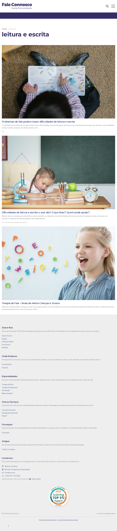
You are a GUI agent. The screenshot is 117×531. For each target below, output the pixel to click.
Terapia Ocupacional (9, 387)
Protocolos (6, 345)
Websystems (110, 513)
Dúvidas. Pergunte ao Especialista (16, 469)
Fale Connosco (13, 513)
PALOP (4, 416)
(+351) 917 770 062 (11, 476)
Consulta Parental (8, 410)
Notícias (5, 347)
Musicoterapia (7, 393)
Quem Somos (7, 336)
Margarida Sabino (20, 222)
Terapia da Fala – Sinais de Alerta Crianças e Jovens (31, 303)
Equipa (4, 339)
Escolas (5, 368)
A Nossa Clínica (8, 342)
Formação (5, 433)
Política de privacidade (47, 520)
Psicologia (6, 390)
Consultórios (7, 364)
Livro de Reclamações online (67, 520)
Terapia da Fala (7, 384)
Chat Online (35, 479)
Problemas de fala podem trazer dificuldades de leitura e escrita (38, 121)
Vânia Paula (9, 222)
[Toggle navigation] (113, 6)
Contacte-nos (8, 473)
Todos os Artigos (8, 449)
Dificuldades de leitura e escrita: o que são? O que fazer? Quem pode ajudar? (46, 212)
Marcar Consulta (9, 466)
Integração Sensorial (10, 413)
